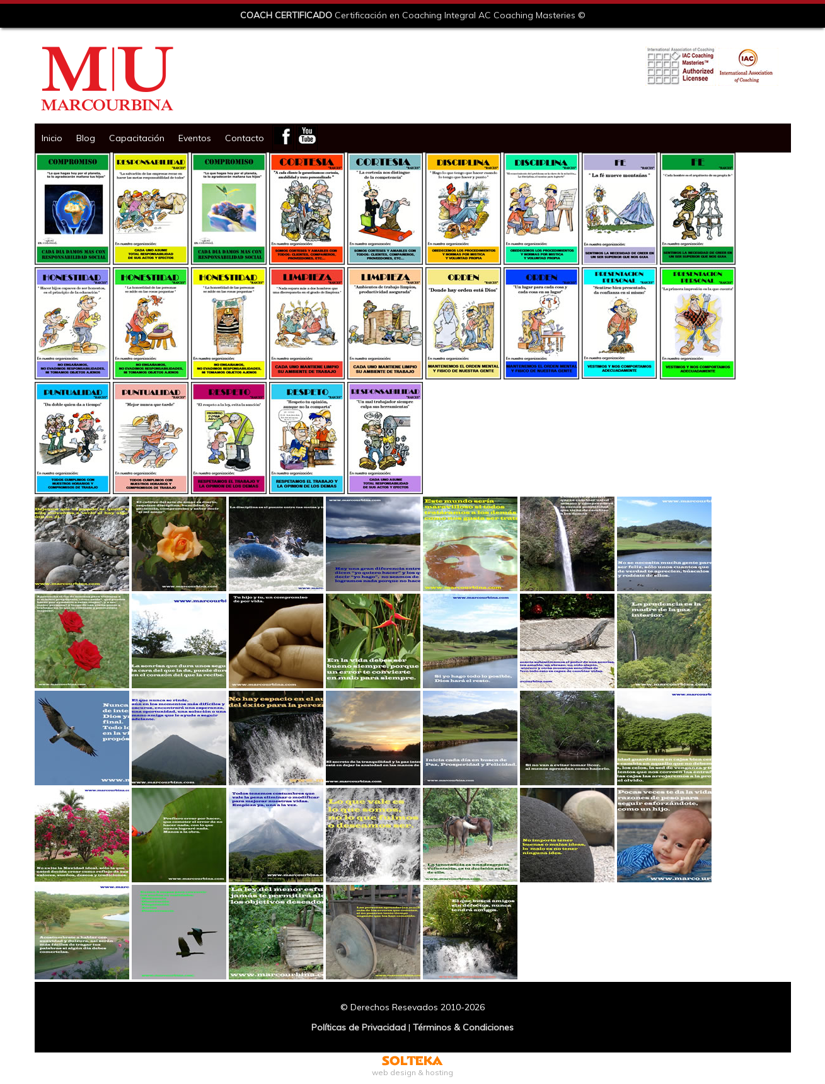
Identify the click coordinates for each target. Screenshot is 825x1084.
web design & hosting (412, 1067)
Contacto (244, 138)
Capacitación (136, 138)
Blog (85, 138)
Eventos (194, 138)
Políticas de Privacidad (358, 1027)
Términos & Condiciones (463, 1027)
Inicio (52, 138)
